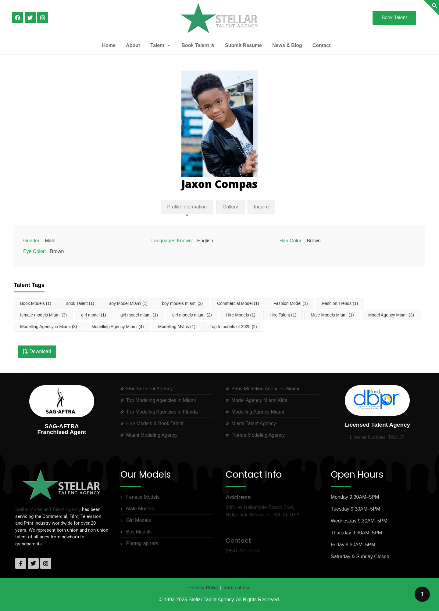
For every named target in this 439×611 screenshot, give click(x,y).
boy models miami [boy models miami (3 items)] (182, 303)
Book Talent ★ (198, 45)
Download (37, 351)
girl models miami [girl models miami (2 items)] (192, 315)
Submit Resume (243, 45)
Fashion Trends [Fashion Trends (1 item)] (340, 303)
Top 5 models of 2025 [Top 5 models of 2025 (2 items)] (233, 326)
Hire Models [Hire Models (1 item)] (240, 315)
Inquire (261, 206)
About (133, 45)
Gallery (230, 206)
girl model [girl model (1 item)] (93, 315)
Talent (160, 45)
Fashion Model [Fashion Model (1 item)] (290, 303)
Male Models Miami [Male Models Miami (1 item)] (332, 315)
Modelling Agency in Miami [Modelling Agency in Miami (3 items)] (48, 326)
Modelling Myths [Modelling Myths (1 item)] (176, 326)
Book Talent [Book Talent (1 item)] (80, 303)
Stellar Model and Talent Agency (48, 509)
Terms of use (237, 587)
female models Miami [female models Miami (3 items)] (43, 315)
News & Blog (287, 45)
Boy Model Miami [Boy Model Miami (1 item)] (128, 303)
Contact (321, 45)
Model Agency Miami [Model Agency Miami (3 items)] (391, 315)
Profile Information (187, 206)
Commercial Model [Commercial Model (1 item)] (238, 303)
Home (109, 45)
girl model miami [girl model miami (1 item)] (139, 315)
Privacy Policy (203, 587)
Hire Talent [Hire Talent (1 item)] (283, 315)
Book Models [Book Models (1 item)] (35, 303)
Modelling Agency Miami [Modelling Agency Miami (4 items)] (117, 326)
